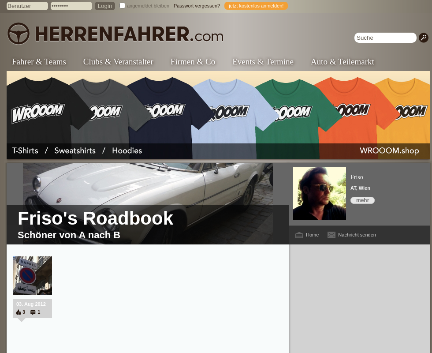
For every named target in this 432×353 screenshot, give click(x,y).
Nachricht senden (357, 234)
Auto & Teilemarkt (342, 61)
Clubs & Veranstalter (118, 61)
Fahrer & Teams (39, 61)
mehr (362, 200)
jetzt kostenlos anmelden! (256, 5)
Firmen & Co (193, 61)
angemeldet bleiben (148, 5)
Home (312, 234)
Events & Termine (263, 61)
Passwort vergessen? (197, 5)
